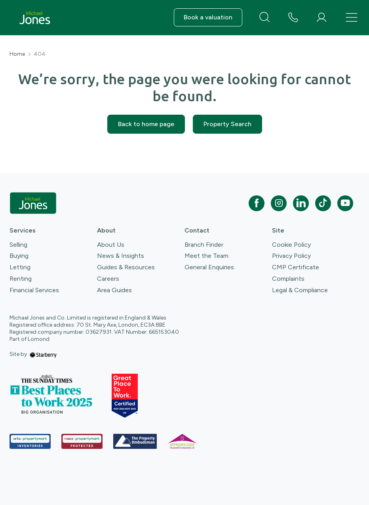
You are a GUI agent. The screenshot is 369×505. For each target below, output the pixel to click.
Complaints (288, 278)
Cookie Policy (291, 244)
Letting (20, 267)
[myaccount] (321, 17)
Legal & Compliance (300, 290)
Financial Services (34, 290)
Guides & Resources (126, 267)
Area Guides (114, 290)
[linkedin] (301, 203)
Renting (21, 278)
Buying (19, 255)
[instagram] (279, 203)
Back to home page (146, 124)
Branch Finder (203, 244)
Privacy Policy (291, 255)
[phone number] (293, 18)
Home (17, 54)
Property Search (227, 124)
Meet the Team (206, 255)
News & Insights (120, 255)
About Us (110, 244)
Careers (108, 278)
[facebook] (256, 203)
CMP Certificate (295, 267)
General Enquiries (209, 267)
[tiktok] (323, 203)
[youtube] (345, 203)
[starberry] (43, 354)
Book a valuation (208, 17)
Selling (18, 244)
